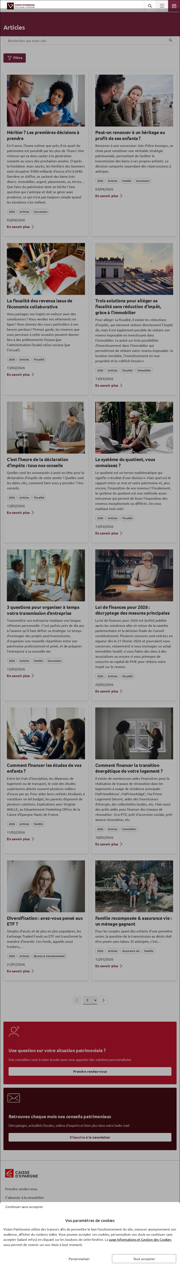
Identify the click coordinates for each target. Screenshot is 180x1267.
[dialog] (90, 633)
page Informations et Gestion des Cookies (140, 1239)
